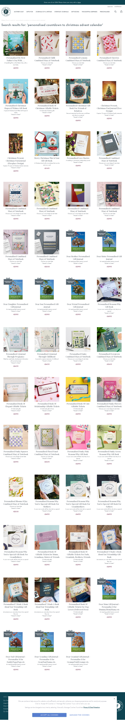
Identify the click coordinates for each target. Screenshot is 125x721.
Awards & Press (8, 709)
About (6, 697)
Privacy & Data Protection (91, 707)
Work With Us (7, 706)
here (79, 2)
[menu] (62, 11)
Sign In (110, 7)
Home (3, 20)
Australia (118, 7)
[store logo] (6, 11)
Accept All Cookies (49, 715)
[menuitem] (19, 11)
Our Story (6, 700)
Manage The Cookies (79, 715)
